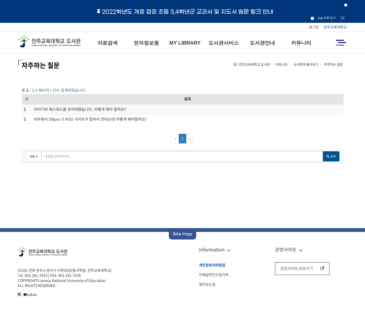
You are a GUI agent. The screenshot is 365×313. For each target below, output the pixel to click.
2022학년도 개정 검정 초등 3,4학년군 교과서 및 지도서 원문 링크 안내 (185, 11)
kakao (30, 294)
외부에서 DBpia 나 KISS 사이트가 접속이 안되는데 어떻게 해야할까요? (90, 119)
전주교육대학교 (335, 26)
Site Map (182, 234)
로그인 (314, 26)
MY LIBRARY (184, 43)
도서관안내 (262, 43)
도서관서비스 (223, 43)
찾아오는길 (207, 284)
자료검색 (107, 43)
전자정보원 (146, 43)
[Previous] (175, 138)
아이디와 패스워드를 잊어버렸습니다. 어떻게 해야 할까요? (80, 109)
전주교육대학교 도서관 (254, 64)
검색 (331, 156)
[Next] (189, 138)
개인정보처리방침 (212, 264)
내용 (33, 156)
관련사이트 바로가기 (302, 268)
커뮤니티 (301, 43)
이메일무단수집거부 (214, 274)
